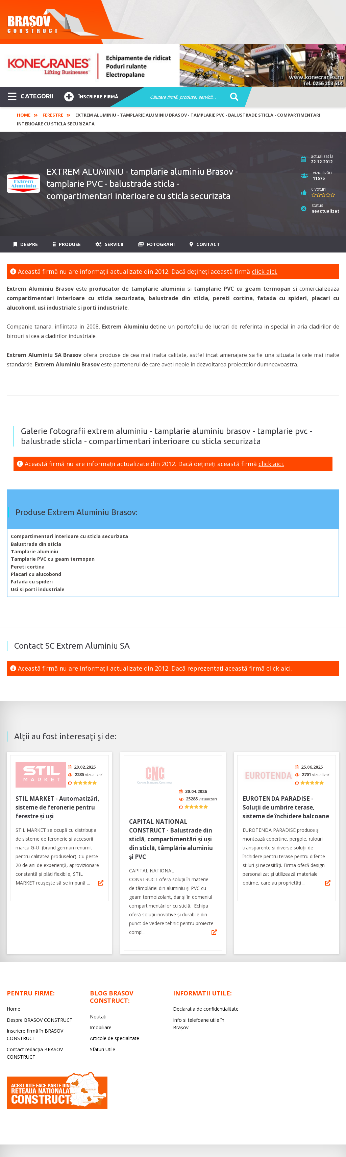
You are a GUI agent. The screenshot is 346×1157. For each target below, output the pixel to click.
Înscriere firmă (91, 96)
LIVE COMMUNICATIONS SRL (237, 1135)
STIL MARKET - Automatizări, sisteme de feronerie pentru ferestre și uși (57, 805)
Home (23, 115)
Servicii (109, 244)
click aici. (264, 271)
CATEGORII (30, 96)
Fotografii (156, 244)
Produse (67, 244)
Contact (205, 244)
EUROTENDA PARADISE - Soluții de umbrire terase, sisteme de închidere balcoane (286, 805)
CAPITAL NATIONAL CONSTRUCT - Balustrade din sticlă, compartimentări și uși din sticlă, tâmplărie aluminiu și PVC (171, 813)
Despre (26, 244)
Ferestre (53, 115)
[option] (173, 65)
